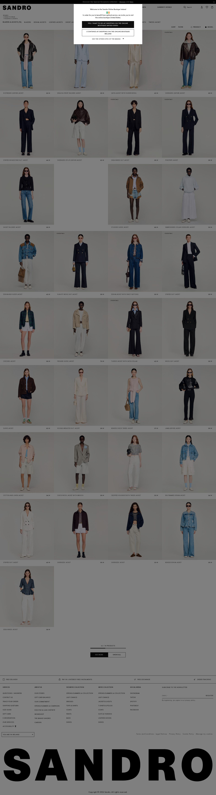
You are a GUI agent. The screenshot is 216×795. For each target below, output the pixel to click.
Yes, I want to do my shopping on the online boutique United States (108, 24)
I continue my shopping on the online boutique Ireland (108, 33)
